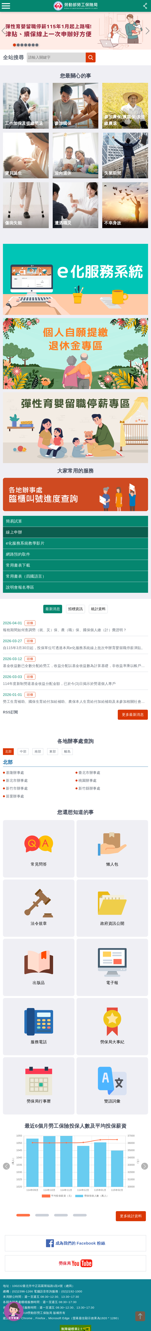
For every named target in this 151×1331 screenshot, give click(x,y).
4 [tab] (25, 44)
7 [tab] (36, 44)
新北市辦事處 (17, 781)
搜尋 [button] (91, 57)
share (145, 6)
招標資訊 (75, 609)
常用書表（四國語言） (26, 576)
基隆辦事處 (15, 773)
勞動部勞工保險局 (75, 6)
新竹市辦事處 (17, 788)
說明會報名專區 (20, 587)
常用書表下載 (18, 565)
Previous (3, 31)
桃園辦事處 (87, 781)
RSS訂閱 (10, 712)
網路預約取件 (18, 554)
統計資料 (98, 609)
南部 (38, 751)
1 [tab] (14, 44)
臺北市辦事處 (89, 773)
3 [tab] (21, 44)
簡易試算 (14, 521)
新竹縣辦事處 (89, 788)
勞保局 (65, 1263)
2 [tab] (18, 44)
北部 (8, 751)
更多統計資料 (131, 1216)
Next (147, 31)
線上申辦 (14, 532)
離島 (67, 751)
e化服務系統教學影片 (25, 543)
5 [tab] (29, 44)
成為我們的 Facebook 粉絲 (80, 1243)
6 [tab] (33, 44)
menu (6, 6)
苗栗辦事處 (15, 796)
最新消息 (52, 609)
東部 (52, 751)
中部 (23, 751)
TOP (140, 1316)
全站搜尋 (13, 57)
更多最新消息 (133, 715)
